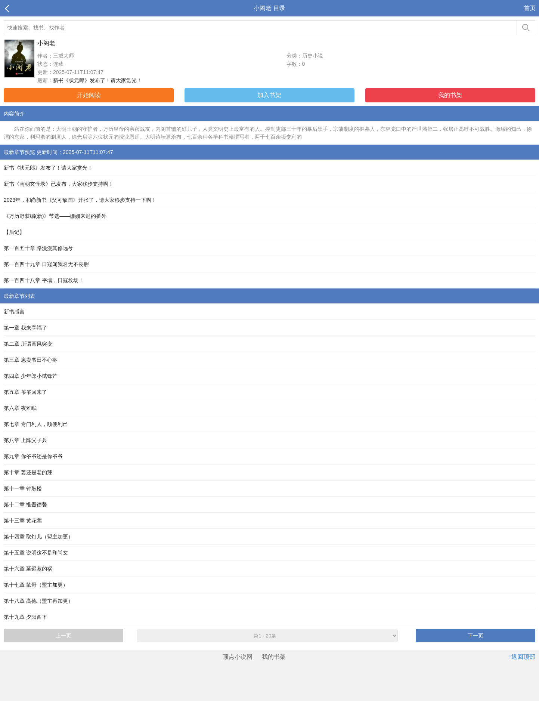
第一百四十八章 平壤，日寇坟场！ (44, 280)
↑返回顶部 (521, 657)
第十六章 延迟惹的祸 (28, 569)
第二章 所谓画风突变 (28, 344)
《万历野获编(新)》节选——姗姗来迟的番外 (55, 216)
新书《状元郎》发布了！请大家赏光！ (97, 80)
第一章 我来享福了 (25, 328)
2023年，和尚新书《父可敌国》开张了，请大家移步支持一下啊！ (80, 200)
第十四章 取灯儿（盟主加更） (38, 537)
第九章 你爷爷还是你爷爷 (33, 456)
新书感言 (14, 312)
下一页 (475, 636)
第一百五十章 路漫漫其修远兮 (38, 248)
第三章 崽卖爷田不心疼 (31, 360)
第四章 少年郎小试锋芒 (31, 376)
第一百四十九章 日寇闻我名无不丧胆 (46, 264)
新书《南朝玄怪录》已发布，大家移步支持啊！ (59, 184)
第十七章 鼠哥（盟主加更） (36, 585)
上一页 (63, 636)
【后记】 (14, 232)
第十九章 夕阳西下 (25, 617)
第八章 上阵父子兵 (25, 440)
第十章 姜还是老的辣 (28, 472)
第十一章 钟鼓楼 (23, 488)
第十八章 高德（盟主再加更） (38, 601)
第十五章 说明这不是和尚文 (36, 553)
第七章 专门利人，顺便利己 (36, 424)
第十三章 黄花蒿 (23, 521)
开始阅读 (89, 95)
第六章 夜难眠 (20, 408)
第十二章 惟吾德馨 (25, 504)
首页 (530, 8)
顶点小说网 (238, 657)
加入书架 (269, 95)
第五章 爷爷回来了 (25, 392)
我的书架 (450, 95)
